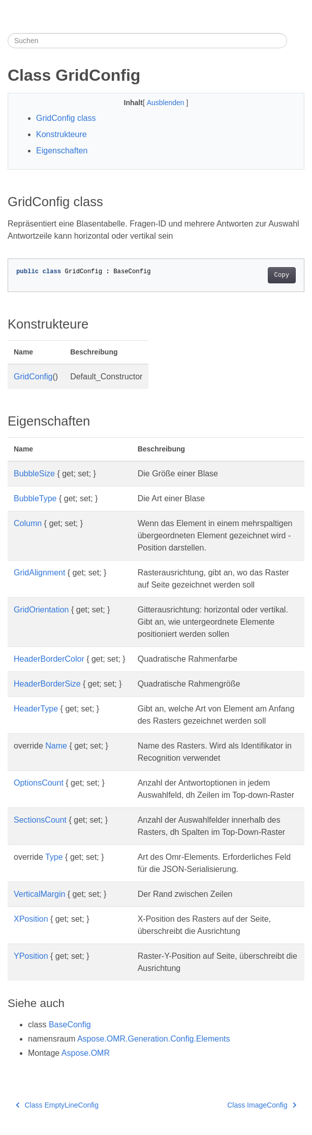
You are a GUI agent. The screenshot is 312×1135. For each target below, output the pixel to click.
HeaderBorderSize (47, 683)
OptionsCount (39, 783)
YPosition (31, 956)
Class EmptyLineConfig (57, 1105)
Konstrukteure (61, 134)
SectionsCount (40, 820)
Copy (281, 275)
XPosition (31, 919)
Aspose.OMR (85, 1053)
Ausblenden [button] (166, 103)
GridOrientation (41, 609)
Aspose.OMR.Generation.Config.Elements (153, 1038)
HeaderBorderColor (49, 659)
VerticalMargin (39, 894)
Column (28, 523)
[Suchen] (147, 40)
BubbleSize (34, 473)
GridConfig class (66, 118)
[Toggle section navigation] (295, 40)
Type (54, 857)
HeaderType (36, 708)
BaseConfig (70, 1024)
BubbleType (35, 498)
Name (56, 745)
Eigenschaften (61, 150)
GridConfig (33, 376)
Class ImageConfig (261, 1105)
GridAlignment (39, 572)
